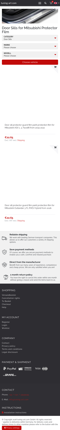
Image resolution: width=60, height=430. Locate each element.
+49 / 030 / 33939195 (19, 395)
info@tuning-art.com (19, 400)
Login (4, 325)
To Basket (6, 301)
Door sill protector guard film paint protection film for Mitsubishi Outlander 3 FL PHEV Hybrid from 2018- (29, 206)
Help (4, 307)
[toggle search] (45, 3)
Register (6, 322)
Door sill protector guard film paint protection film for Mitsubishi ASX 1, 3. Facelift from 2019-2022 (29, 126)
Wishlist (6, 328)
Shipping (21, 140)
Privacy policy (8, 346)
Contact (5, 343)
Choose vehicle (30, 62)
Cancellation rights (11, 298)
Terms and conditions (12, 349)
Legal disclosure (10, 352)
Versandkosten (9, 295)
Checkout (6, 304)
